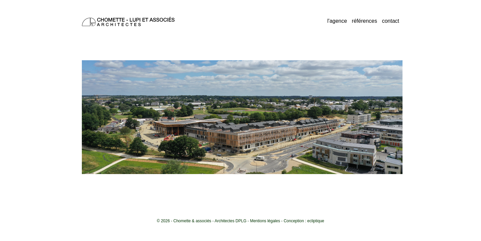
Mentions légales (265, 221)
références (364, 21)
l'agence (337, 21)
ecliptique (315, 221)
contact (390, 21)
